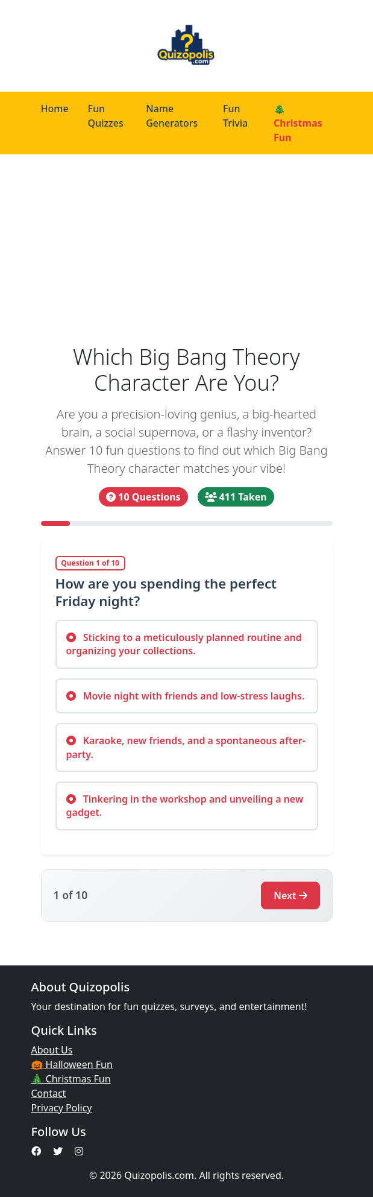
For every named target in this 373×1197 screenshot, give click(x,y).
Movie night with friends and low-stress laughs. (185, 696)
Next (290, 895)
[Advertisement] (186, 244)
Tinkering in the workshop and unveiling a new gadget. (185, 805)
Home (55, 108)
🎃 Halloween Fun (72, 1064)
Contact (48, 1093)
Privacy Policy (61, 1107)
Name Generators (172, 116)
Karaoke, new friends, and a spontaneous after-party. (186, 747)
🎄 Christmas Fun (298, 123)
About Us (52, 1049)
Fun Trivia (235, 116)
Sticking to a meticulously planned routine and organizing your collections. (184, 644)
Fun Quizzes (106, 116)
